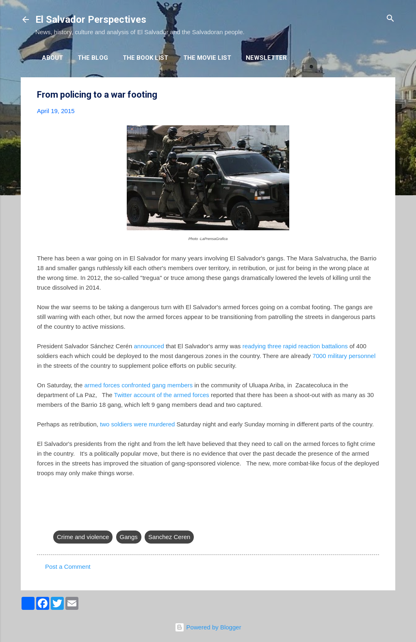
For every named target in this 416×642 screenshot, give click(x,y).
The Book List (145, 57)
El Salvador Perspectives (90, 19)
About (52, 57)
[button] (374, 95)
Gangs (129, 536)
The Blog (93, 57)
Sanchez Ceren (169, 536)
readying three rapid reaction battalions (295, 346)
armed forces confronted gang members (138, 385)
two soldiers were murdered (137, 424)
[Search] (390, 19)
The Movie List (207, 57)
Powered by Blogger (208, 627)
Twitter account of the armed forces (161, 394)
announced (149, 346)
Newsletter (266, 57)
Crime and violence (83, 536)
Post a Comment (68, 566)
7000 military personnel (343, 355)
